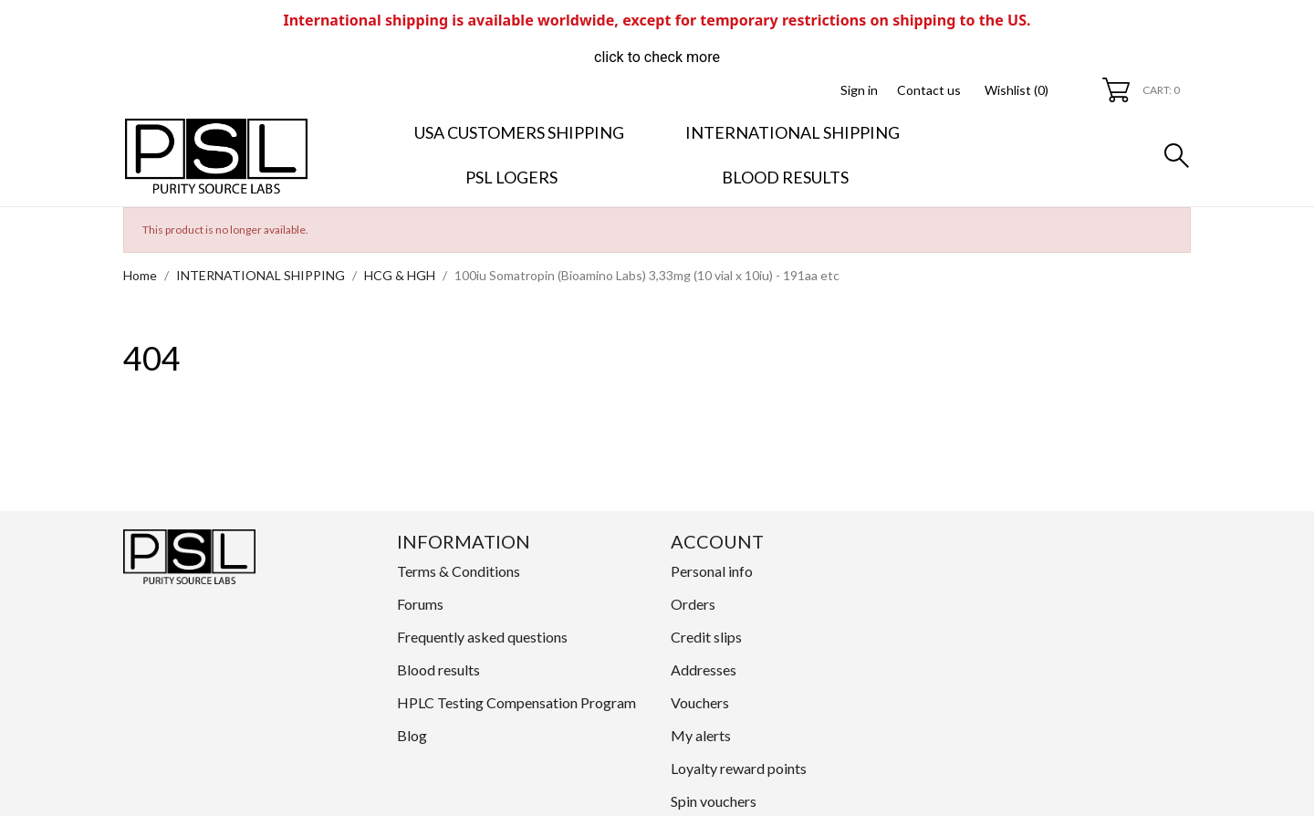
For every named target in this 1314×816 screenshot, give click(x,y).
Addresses (703, 669)
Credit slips (706, 636)
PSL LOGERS (511, 177)
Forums (420, 603)
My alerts (701, 735)
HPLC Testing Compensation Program (516, 702)
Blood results (785, 177)
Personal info (712, 571)
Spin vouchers (713, 801)
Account (717, 541)
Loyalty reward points (739, 768)
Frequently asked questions (482, 636)
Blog (412, 735)
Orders (693, 603)
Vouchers (700, 702)
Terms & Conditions (458, 571)
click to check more (657, 57)
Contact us (929, 90)
